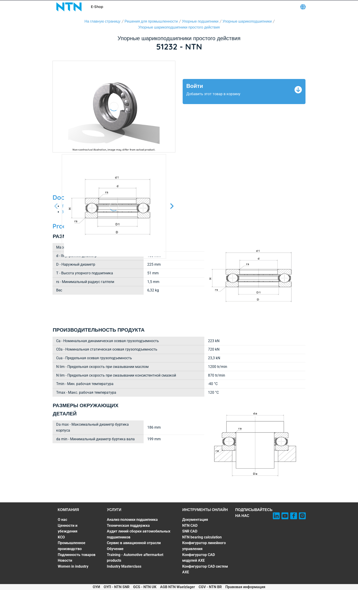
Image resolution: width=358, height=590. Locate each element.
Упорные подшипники (200, 21)
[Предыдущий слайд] (56, 206)
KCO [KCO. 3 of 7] (61, 537)
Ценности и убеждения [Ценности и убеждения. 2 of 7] (67, 528)
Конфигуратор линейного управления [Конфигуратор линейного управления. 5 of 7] (204, 546)
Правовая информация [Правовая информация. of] (245, 587)
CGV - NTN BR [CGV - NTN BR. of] (210, 587)
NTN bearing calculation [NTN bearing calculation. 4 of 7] (202, 537)
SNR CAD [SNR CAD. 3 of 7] (189, 531)
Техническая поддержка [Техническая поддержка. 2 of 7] (128, 525)
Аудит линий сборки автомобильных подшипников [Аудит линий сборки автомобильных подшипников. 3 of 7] (138, 534)
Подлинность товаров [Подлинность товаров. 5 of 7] (76, 555)
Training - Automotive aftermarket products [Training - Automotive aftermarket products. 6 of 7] (135, 558)
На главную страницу (102, 21)
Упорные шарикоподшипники (247, 21)
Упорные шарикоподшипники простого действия (179, 27)
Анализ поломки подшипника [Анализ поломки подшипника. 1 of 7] (132, 519)
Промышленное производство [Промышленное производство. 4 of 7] (71, 546)
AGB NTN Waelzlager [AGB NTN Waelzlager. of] (177, 587)
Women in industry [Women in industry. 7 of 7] (73, 566)
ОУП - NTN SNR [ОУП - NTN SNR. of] (116, 587)
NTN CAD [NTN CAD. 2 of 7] (189, 525)
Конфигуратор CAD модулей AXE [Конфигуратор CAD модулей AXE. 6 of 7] (198, 558)
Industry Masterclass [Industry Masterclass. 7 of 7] (124, 566)
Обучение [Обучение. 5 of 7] (115, 549)
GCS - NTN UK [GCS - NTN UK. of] (144, 587)
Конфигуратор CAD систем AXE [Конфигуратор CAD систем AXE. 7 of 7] (205, 569)
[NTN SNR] (69, 6)
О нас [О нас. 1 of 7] (62, 519)
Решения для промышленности (151, 21)
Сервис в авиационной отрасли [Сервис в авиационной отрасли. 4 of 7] (134, 543)
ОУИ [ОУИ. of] (96, 587)
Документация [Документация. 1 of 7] (195, 519)
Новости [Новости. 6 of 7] (65, 560)
